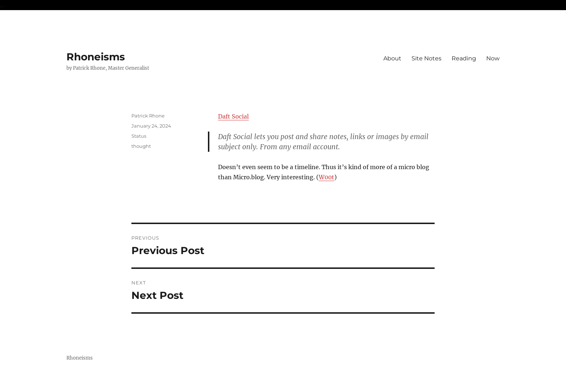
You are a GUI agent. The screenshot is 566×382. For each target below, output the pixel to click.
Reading (464, 58)
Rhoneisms (95, 57)
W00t (326, 177)
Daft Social (233, 116)
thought (141, 146)
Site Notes (426, 58)
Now (493, 58)
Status (138, 136)
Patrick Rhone (148, 116)
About (392, 58)
